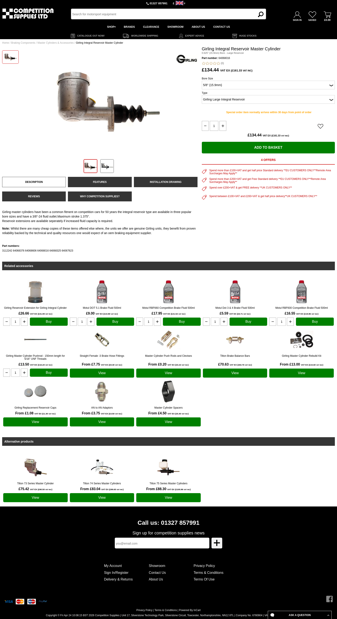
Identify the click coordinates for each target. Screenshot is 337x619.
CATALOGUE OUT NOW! (91, 35)
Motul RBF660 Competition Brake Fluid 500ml (168, 307)
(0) (213, 63)
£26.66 (35, 313)
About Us (156, 579)
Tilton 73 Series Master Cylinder (35, 483)
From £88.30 (168, 489)
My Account (113, 566)
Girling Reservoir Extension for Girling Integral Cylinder (35, 307)
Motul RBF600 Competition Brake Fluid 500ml (301, 307)
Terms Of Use (204, 579)
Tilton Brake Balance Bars (235, 355)
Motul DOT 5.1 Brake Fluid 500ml (102, 307)
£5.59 (235, 313)
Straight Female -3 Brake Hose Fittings (102, 355)
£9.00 (102, 313)
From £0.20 (168, 364)
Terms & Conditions (209, 572)
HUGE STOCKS (247, 35)
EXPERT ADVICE (194, 35)
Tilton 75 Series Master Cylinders (168, 483)
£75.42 (35, 489)
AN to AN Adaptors (102, 407)
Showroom (157, 566)
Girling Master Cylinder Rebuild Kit (301, 355)
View (102, 373)
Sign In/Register (116, 572)
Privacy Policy (204, 566)
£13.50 (35, 364)
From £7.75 (102, 364)
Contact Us (157, 572)
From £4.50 (168, 413)
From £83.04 (102, 489)
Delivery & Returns (118, 579)
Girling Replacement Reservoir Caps (35, 407)
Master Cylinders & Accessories (55, 42)
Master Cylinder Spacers (168, 407)
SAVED (312, 20)
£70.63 (235, 364)
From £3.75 (102, 413)
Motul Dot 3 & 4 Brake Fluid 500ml (235, 307)
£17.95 (168, 313)
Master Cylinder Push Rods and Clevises (168, 355)
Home (5, 42)
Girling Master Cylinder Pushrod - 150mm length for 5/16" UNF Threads (35, 357)
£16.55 (302, 313)
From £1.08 (35, 413)
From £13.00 (301, 364)
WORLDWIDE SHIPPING (144, 35)
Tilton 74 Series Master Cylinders (102, 483)
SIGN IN (297, 20)
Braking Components (23, 42)
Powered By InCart (190, 610)
